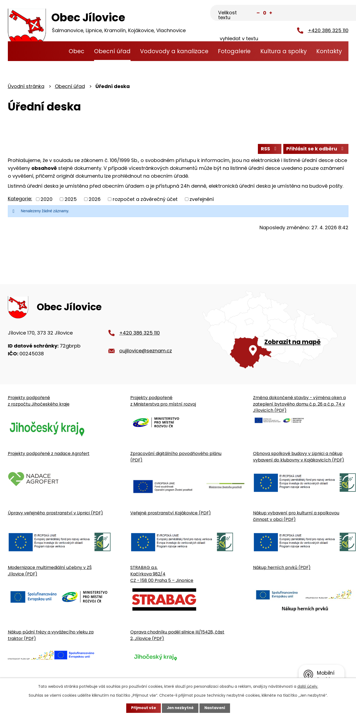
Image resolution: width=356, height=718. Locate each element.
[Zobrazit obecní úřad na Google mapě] (275, 333)
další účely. (307, 686)
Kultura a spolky (283, 51)
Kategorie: (20, 199)
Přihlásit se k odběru (315, 149)
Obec (76, 51)
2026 (95, 199)
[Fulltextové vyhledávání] (321, 13)
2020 (46, 199)
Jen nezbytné (180, 708)
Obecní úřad (112, 51)
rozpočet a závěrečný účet (145, 199)
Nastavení (216, 708)
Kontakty (329, 51)
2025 (71, 199)
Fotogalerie (234, 51)
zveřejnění (201, 199)
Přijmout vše (142, 708)
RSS (268, 149)
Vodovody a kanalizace (174, 51)
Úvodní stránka (53, 51)
